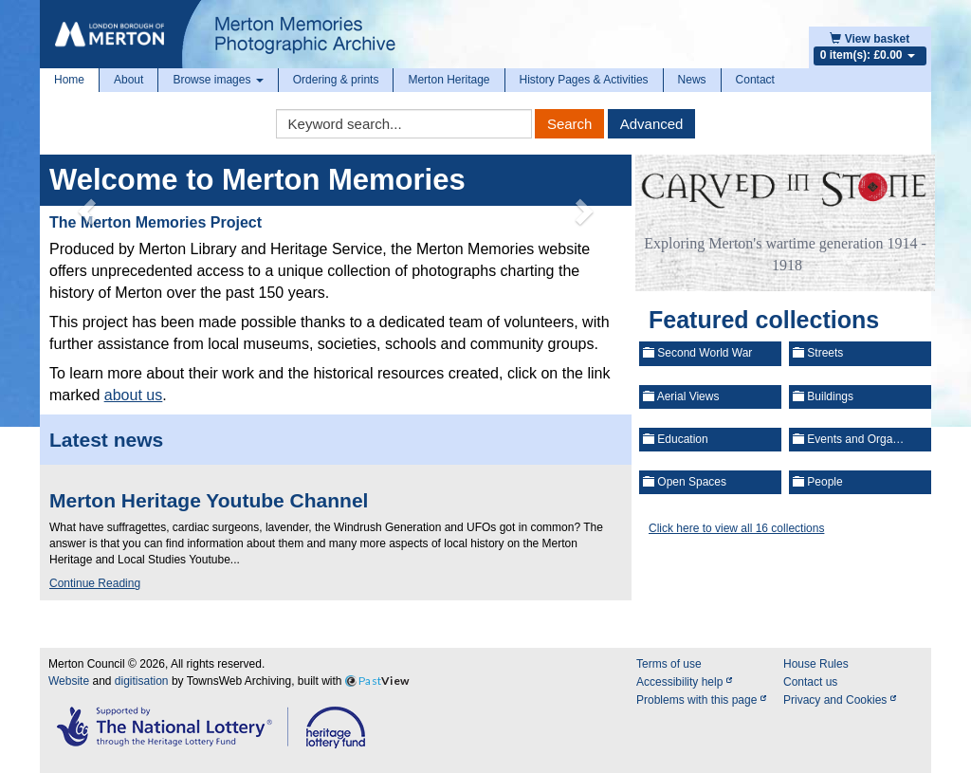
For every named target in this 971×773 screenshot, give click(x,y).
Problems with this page (701, 700)
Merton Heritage (448, 79)
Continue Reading (94, 583)
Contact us (810, 682)
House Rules (816, 664)
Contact (755, 79)
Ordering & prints (336, 79)
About (128, 79)
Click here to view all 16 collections (736, 528)
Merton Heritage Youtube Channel (208, 500)
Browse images (218, 79)
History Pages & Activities (584, 79)
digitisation (142, 681)
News (692, 79)
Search (570, 124)
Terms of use (669, 664)
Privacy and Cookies (839, 700)
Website (68, 681)
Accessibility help (684, 682)
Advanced (652, 124)
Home (69, 79)
